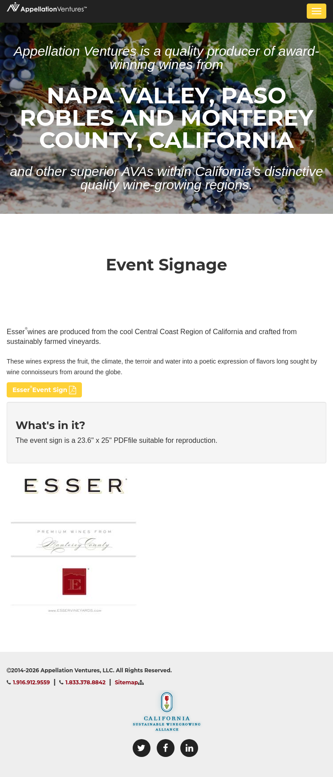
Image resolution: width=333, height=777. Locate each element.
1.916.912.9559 (31, 682)
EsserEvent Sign (44, 389)
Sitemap (126, 682)
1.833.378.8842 (85, 682)
